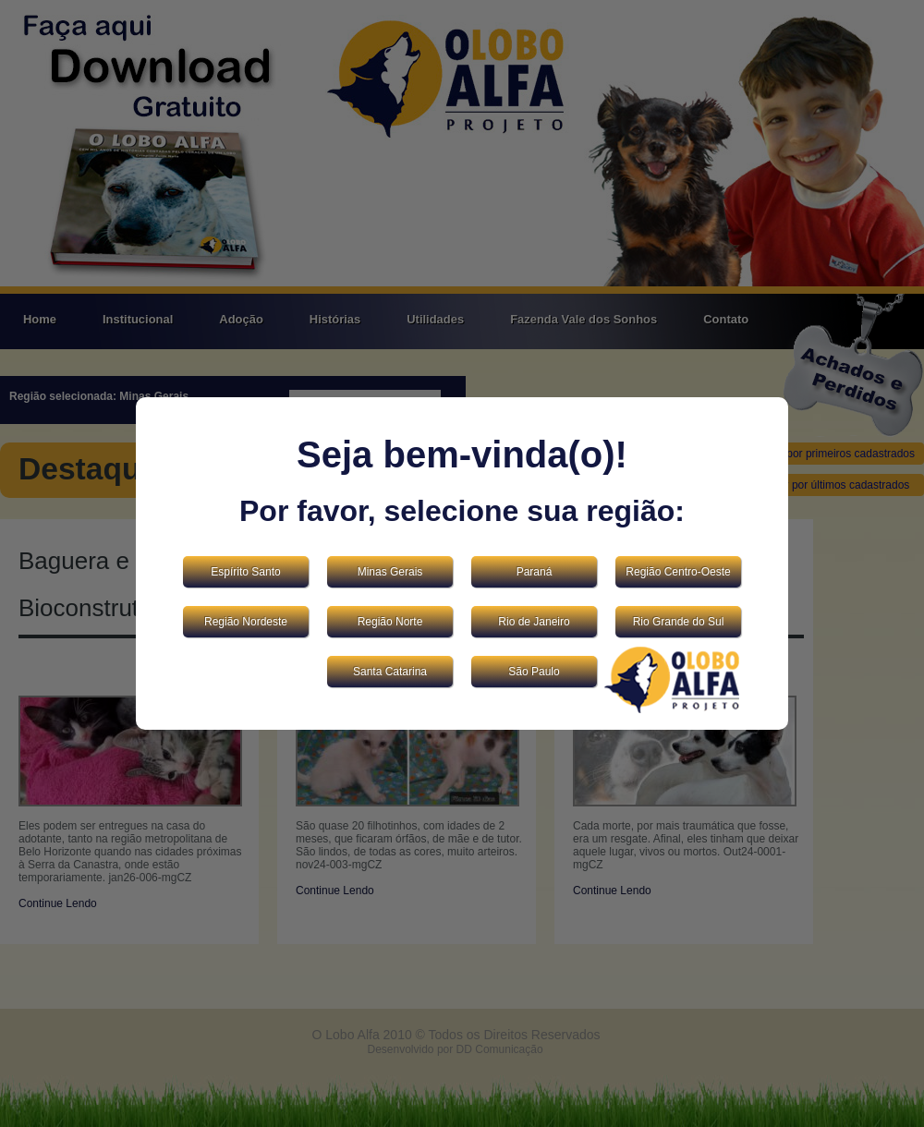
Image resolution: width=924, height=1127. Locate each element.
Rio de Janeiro (533, 621)
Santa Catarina (390, 671)
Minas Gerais (390, 571)
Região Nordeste (245, 621)
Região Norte (390, 621)
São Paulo (533, 671)
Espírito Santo (245, 571)
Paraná (535, 571)
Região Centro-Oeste (678, 571)
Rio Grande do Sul (678, 621)
